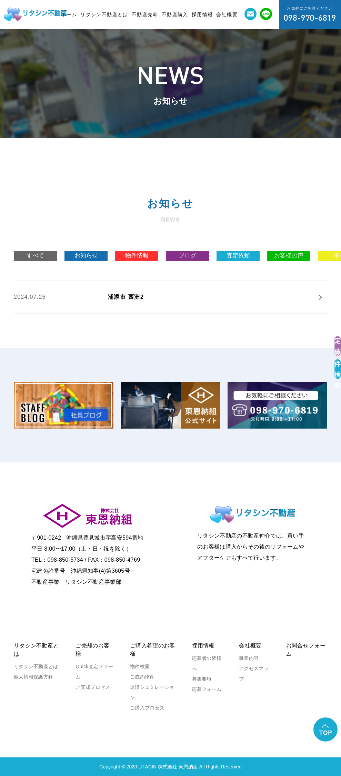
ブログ (187, 255)
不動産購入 (175, 14)
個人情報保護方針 (33, 677)
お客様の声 (288, 255)
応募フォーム (207, 689)
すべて (35, 255)
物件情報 (137, 255)
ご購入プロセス (147, 708)
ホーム (69, 14)
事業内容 (249, 658)
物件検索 (140, 666)
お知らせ (86, 255)
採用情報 (202, 14)
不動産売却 (145, 14)
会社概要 (227, 14)
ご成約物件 (142, 677)
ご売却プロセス (93, 687)
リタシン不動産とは (104, 14)
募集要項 (202, 679)
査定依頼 (238, 255)
